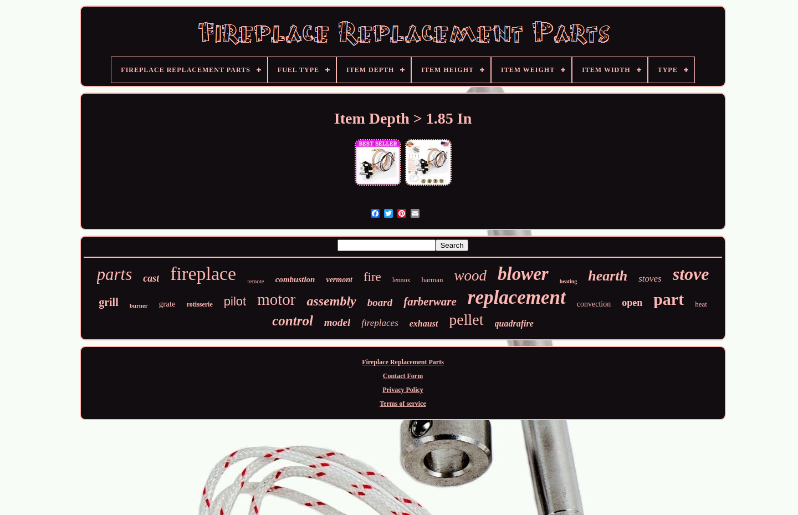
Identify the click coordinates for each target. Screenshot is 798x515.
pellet (466, 319)
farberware (430, 301)
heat (701, 304)
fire (372, 277)
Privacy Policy (402, 390)
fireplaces (379, 323)
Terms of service (403, 403)
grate (167, 303)
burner (139, 305)
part (668, 299)
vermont (339, 280)
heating (568, 281)
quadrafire (514, 323)
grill (109, 302)
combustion (295, 279)
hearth (607, 276)
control (292, 320)
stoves (650, 278)
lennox (401, 280)
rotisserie (200, 304)
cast (151, 278)
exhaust (424, 323)
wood (470, 275)
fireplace (203, 273)
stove (691, 274)
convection (594, 304)
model (337, 322)
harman (432, 280)
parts (114, 274)
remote (255, 281)
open (632, 302)
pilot (235, 301)
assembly (331, 301)
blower (523, 274)
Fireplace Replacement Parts (403, 362)
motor (276, 299)
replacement (517, 297)
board (379, 302)
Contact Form (403, 376)
